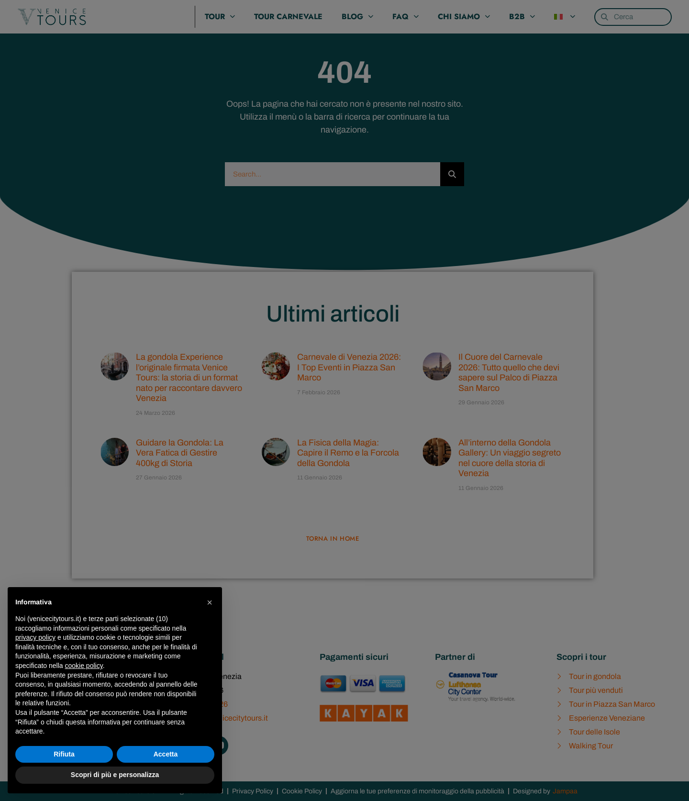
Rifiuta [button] (64, 754)
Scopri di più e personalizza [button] (115, 775)
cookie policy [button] (84, 665)
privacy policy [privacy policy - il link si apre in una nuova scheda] (35, 637)
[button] (209, 602)
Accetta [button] (166, 754)
